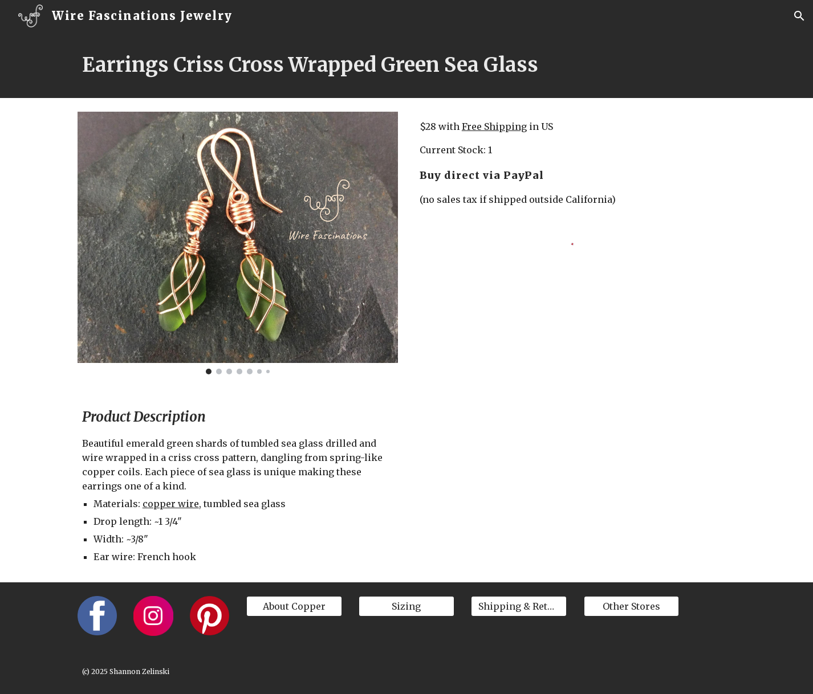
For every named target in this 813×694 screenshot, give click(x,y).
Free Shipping (494, 126)
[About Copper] (294, 606)
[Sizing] (406, 606)
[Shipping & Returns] (518, 606)
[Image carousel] (238, 243)
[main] (406, 65)
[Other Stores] (631, 606)
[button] (799, 16)
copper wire (171, 503)
